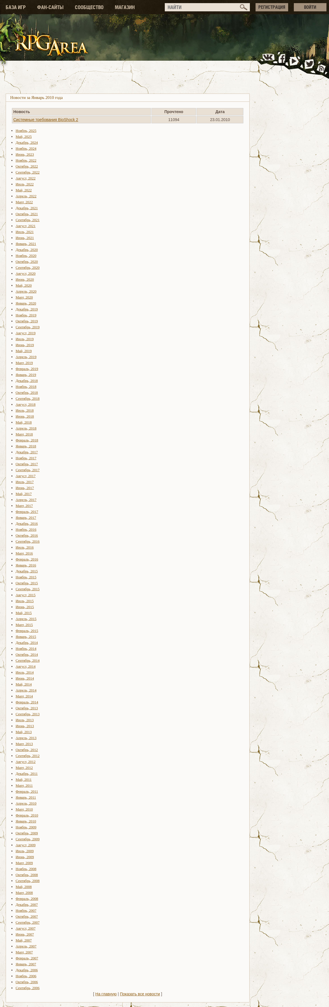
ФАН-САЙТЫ (50, 7)
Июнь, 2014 (25, 678)
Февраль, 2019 (27, 369)
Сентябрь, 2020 (28, 267)
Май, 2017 (24, 494)
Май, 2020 (24, 285)
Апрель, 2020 (26, 291)
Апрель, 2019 (26, 357)
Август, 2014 (25, 666)
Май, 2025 (24, 136)
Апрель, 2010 (26, 803)
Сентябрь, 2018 (28, 398)
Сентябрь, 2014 (28, 660)
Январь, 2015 (26, 636)
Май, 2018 (24, 422)
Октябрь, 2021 (27, 214)
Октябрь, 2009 (27, 833)
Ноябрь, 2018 (26, 386)
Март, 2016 (24, 553)
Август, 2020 (25, 273)
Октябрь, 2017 (27, 464)
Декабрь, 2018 (27, 380)
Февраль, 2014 (27, 702)
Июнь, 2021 (25, 238)
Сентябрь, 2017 (28, 470)
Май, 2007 (24, 940)
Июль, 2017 (25, 482)
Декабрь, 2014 (27, 642)
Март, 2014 (24, 696)
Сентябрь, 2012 (28, 756)
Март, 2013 (24, 744)
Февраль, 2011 (27, 791)
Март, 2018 (24, 434)
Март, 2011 (24, 785)
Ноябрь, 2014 (26, 648)
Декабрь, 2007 (27, 904)
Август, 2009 (25, 845)
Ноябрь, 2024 (26, 148)
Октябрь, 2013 (27, 708)
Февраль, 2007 (27, 958)
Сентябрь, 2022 (28, 172)
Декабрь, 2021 (27, 208)
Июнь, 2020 (25, 279)
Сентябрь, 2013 (28, 714)
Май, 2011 (23, 779)
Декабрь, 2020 (27, 249)
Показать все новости (140, 994)
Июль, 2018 (25, 410)
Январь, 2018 (26, 446)
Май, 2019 (24, 351)
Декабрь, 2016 (27, 523)
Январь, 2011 (26, 797)
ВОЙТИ (310, 7)
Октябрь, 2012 (27, 750)
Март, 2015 (24, 625)
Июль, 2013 (25, 720)
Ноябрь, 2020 (26, 255)
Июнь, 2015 (25, 607)
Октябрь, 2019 (27, 321)
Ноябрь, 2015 (26, 577)
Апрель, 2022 (26, 196)
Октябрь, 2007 (27, 916)
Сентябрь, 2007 (28, 922)
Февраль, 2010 (27, 815)
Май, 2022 (24, 190)
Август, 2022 (25, 178)
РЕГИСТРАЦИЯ (271, 7)
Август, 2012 (25, 762)
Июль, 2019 (25, 339)
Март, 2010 (24, 809)
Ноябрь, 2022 (26, 160)
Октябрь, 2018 (27, 392)
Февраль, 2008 (27, 898)
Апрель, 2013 (26, 738)
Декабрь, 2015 (27, 571)
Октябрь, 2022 (27, 166)
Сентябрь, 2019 (28, 327)
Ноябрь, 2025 (26, 130)
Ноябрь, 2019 (26, 315)
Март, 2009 (24, 863)
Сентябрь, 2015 (28, 589)
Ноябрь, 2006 (26, 976)
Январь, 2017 (26, 517)
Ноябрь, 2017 (26, 458)
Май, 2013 (24, 732)
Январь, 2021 (26, 244)
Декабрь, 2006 (27, 970)
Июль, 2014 (25, 672)
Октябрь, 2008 (27, 875)
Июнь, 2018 (25, 416)
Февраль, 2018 (27, 440)
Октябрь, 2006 (27, 982)
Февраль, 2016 (27, 559)
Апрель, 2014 (26, 690)
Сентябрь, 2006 (28, 988)
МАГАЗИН (125, 7)
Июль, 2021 (25, 232)
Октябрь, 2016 (27, 535)
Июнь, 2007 (25, 934)
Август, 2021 (25, 226)
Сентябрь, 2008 (28, 881)
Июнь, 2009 (25, 857)
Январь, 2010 (26, 821)
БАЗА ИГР (16, 7)
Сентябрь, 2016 (28, 541)
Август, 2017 (25, 476)
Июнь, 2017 (25, 488)
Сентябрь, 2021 (28, 220)
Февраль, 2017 (27, 511)
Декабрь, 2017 (27, 452)
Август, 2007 (25, 928)
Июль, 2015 (25, 601)
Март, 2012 (24, 767)
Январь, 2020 (26, 303)
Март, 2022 (24, 202)
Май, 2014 (24, 684)
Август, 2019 (25, 333)
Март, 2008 (24, 892)
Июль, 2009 (25, 851)
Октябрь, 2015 (27, 583)
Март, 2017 (24, 505)
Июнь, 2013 (25, 726)
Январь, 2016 (26, 565)
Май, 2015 (24, 613)
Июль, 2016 (25, 547)
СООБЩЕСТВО (89, 7)
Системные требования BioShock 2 (45, 119)
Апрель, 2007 (26, 946)
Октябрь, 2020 (27, 261)
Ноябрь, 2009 (26, 827)
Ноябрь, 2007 (26, 910)
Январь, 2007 (26, 964)
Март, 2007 (24, 952)
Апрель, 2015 (26, 619)
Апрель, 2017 (26, 500)
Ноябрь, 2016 (26, 529)
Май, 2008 (24, 887)
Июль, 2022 (25, 184)
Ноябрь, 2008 (26, 869)
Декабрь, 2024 (27, 142)
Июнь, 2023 (25, 154)
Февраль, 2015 (27, 631)
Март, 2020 (24, 297)
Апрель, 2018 (26, 428)
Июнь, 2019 (25, 345)
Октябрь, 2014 (27, 654)
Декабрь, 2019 (27, 309)
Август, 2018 (25, 404)
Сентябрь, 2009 (28, 839)
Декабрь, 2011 (27, 773)
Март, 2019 (24, 363)
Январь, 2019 (26, 375)
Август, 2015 (25, 595)
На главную (106, 994)
